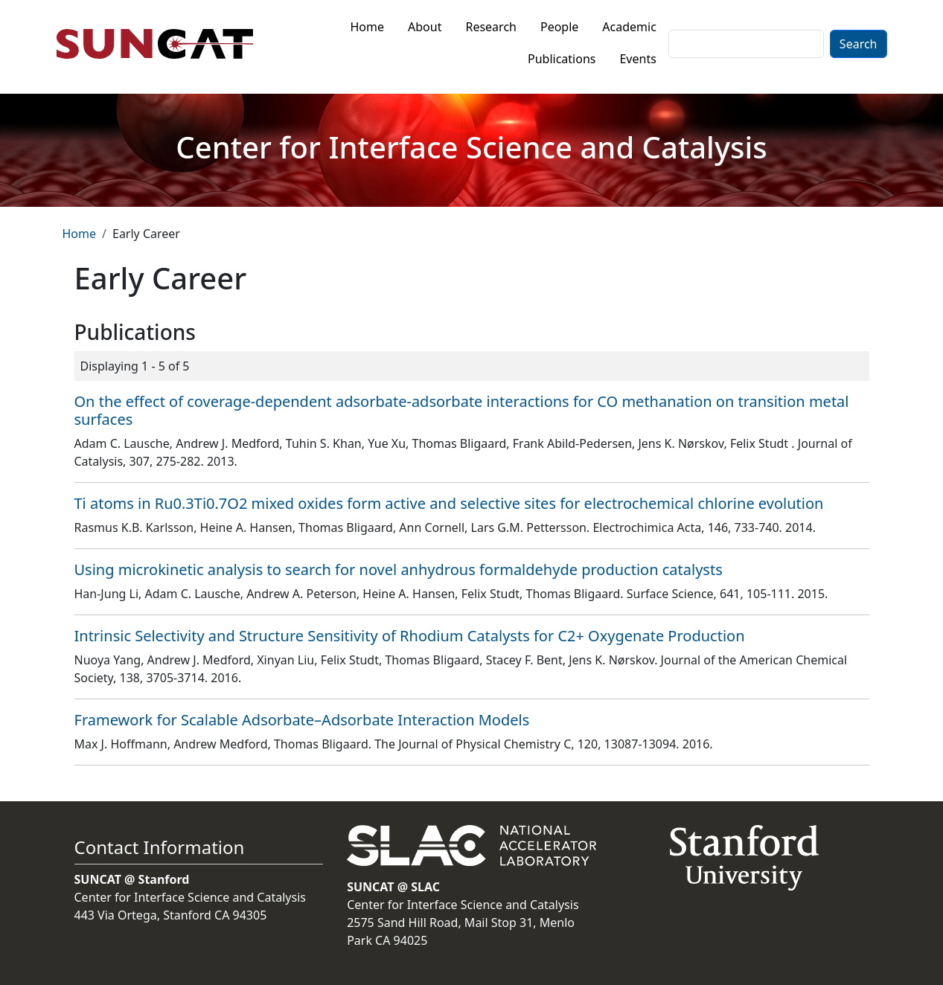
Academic (629, 27)
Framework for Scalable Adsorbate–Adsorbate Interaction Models (302, 720)
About (424, 27)
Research (491, 27)
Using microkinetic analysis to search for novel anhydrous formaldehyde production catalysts (398, 569)
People (559, 27)
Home (368, 27)
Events (637, 59)
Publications (561, 59)
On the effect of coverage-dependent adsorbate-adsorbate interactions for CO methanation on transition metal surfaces (461, 410)
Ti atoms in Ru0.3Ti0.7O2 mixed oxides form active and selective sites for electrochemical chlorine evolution (449, 503)
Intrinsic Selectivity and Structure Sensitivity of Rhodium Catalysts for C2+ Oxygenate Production (409, 636)
